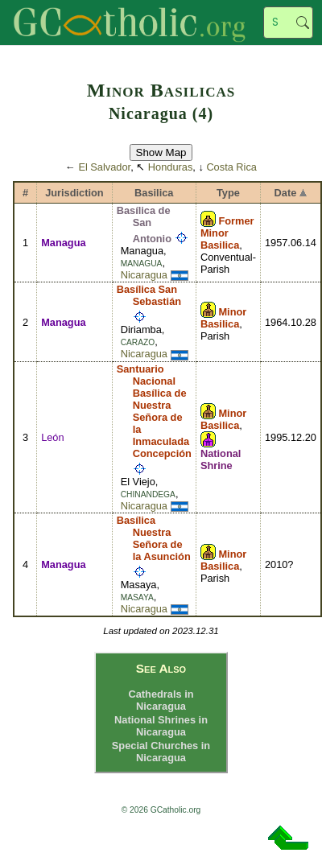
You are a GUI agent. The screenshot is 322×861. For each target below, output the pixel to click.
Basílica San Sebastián (149, 295)
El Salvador (104, 167)
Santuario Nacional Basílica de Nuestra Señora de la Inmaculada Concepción (154, 411)
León (52, 437)
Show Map (161, 152)
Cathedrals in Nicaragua (160, 700)
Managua (63, 243)
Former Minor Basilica (227, 233)
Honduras (170, 167)
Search (303, 22)
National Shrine (220, 459)
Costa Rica (231, 167)
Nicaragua (144, 275)
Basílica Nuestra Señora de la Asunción (154, 538)
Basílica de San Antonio (144, 224)
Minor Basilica (223, 318)
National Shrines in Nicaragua (161, 726)
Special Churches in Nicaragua (161, 751)
